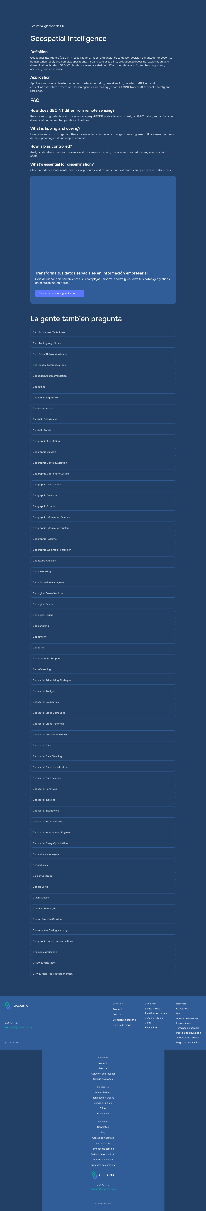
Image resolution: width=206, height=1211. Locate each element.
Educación (151, 1027)
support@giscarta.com (19, 1027)
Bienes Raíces (152, 1008)
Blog (178, 1013)
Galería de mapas (122, 1025)
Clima (148, 1022)
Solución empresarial (124, 1019)
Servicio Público (154, 1018)
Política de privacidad (188, 1032)
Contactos (182, 1008)
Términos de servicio (187, 1028)
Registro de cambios (188, 1042)
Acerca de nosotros (187, 1018)
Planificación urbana (156, 1013)
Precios (117, 1014)
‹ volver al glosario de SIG (47, 26)
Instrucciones (183, 1023)
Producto (118, 1009)
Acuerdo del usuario (187, 1037)
